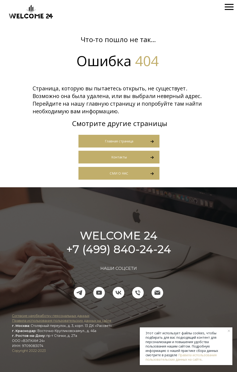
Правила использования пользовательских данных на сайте (181, 357)
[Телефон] (138, 292)
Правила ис (21, 321)
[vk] (118, 292)
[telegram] (79, 292)
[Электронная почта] (157, 292)
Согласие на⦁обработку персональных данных (50, 316)
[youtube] (99, 292)
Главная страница (119, 141)
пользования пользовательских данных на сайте (71, 321)
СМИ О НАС (119, 173)
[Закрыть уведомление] (229, 331)
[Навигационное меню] (229, 7)
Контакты (119, 157)
